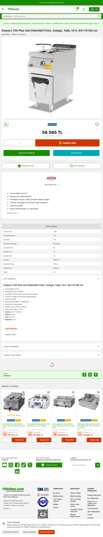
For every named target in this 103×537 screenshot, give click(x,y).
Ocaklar (90, 518)
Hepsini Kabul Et (46, 532)
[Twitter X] (30, 465)
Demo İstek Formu (74, 505)
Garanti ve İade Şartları (51, 355)
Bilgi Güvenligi (75, 496)
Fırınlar (90, 515)
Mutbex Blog (58, 496)
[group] (51, 77)
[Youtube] (4, 465)
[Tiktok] (23, 465)
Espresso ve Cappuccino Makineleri (92, 503)
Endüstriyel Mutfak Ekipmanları (20, 23)
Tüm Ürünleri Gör (51, 184)
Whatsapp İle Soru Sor (26, 165)
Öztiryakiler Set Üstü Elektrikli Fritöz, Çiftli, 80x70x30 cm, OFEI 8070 (63, 425)
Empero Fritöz (10, 334)
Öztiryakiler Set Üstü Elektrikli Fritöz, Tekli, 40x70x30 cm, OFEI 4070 (13, 425)
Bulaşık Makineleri (94, 495)
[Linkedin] (17, 471)
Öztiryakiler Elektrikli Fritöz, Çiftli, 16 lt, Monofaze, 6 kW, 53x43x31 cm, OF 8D (88, 425)
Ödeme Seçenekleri (77, 165)
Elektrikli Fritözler (58, 23)
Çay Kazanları (93, 508)
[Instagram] (11, 465)
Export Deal (76, 153)
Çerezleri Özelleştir (11, 532)
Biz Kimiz (56, 493)
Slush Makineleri (94, 512)
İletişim (55, 504)
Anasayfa (6, 23)
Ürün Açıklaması (51, 278)
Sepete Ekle (67, 142)
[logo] (13, 9)
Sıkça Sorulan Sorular (75, 500)
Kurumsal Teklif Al (27, 153)
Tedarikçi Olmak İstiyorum (76, 510)
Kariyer (56, 507)
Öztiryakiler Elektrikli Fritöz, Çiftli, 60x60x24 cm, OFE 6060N (38, 425)
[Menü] (3, 9)
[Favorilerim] (76, 9)
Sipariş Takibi (75, 493)
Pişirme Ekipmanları (38, 23)
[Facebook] (17, 465)
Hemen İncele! (49, 465)
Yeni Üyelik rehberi (57, 500)
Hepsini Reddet (29, 532)
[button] (51, 116)
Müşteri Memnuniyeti (75, 515)
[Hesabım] (83, 9)
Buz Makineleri (93, 498)
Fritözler (48, 23)
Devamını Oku (13, 213)
